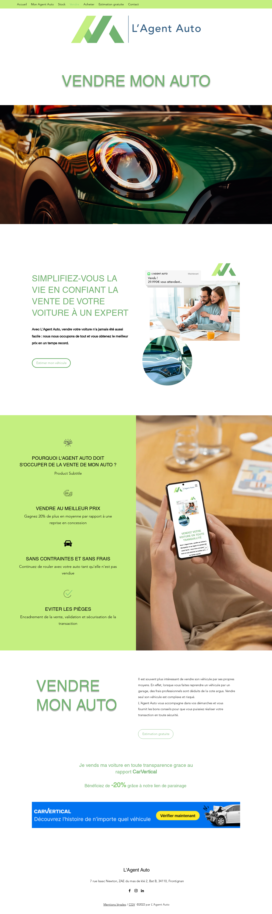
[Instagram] (136, 891)
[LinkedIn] (142, 891)
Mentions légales (114, 904)
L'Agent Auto (136, 870)
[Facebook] (130, 891)
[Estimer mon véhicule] (51, 363)
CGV (132, 904)
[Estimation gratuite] (155, 734)
